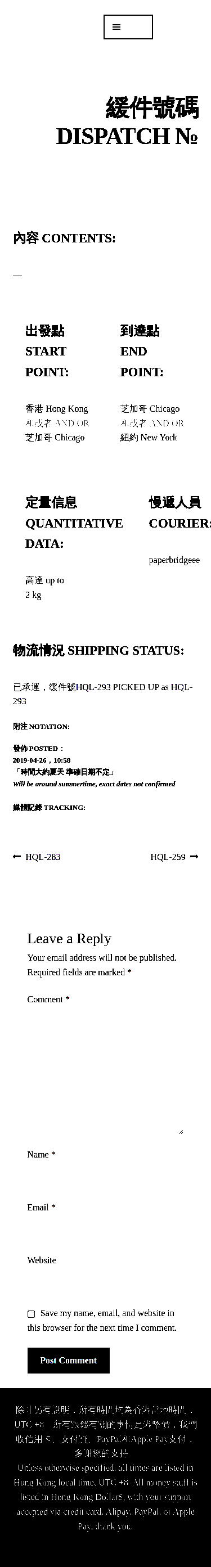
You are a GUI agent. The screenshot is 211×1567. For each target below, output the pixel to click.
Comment (49, 999)
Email (42, 1207)
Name (42, 1154)
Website (42, 1260)
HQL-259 (168, 858)
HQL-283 (42, 858)
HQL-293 (93, 687)
